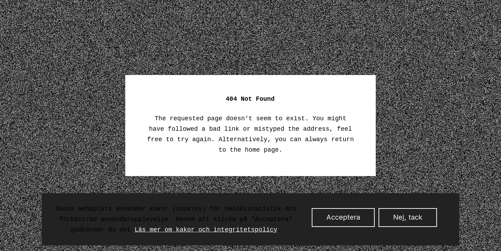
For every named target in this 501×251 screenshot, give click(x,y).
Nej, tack (407, 217)
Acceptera (343, 217)
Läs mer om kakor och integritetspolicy (206, 230)
